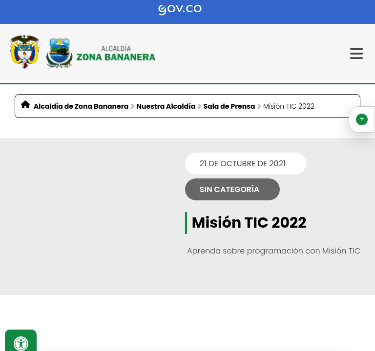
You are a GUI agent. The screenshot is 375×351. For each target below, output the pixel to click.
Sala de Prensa (229, 106)
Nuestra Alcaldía (166, 106)
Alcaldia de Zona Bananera (81, 106)
